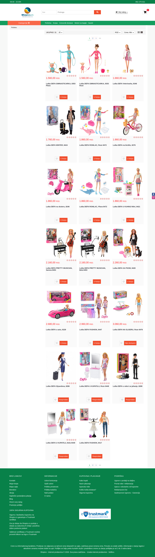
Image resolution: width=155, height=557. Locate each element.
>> (100, 38)
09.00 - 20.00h (15, 2)
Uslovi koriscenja (50, 481)
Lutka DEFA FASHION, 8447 (90, 330)
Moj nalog (122, 12)
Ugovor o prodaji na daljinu (124, 481)
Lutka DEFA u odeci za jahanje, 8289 (127, 386)
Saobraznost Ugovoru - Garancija (127, 493)
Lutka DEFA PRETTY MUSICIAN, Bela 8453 (92, 269)
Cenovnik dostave (66, 23)
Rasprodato (63, 400)
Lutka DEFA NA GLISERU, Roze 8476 (128, 330)
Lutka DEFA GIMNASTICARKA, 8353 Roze (94, 84)
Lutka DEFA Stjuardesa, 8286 (58, 386)
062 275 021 (140, 2)
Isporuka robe (84, 487)
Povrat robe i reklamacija (123, 484)
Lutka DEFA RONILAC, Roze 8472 (93, 145)
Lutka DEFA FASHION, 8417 (90, 443)
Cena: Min (129, 32)
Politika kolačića (50, 490)
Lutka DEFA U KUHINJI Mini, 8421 (126, 207)
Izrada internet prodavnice (97, 552)
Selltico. (112, 552)
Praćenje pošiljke (15, 505)
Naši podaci (48, 493)
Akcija (11, 493)
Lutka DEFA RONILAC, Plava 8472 (93, 207)
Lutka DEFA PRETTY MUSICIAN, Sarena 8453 (59, 269)
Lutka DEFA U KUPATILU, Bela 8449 (60, 443)
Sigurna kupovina (86, 493)
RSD (117, 32)
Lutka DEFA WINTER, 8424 (57, 145)
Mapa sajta (13, 487)
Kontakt (12, 481)
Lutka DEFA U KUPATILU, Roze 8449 (94, 386)
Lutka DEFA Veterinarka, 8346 (125, 84)
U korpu (64, 97)
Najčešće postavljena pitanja (20, 496)
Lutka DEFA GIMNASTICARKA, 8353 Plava (60, 84)
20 (60, 32)
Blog (11, 499)
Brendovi (12, 490)
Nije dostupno (130, 343)
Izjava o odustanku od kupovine (126, 487)
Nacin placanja (85, 484)
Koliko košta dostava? (87, 490)
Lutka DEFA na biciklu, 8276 (124, 145)
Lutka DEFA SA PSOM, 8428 (124, 268)
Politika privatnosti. (51, 487)
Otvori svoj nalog (15, 502)
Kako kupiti (83, 481)
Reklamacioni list (120, 490)
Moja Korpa (13, 484)
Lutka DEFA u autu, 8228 (56, 330)
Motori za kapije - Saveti (84, 23)
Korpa (55, 23)
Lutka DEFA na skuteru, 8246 (58, 207)
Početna (48, 23)
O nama (47, 496)
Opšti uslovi (48, 484)
